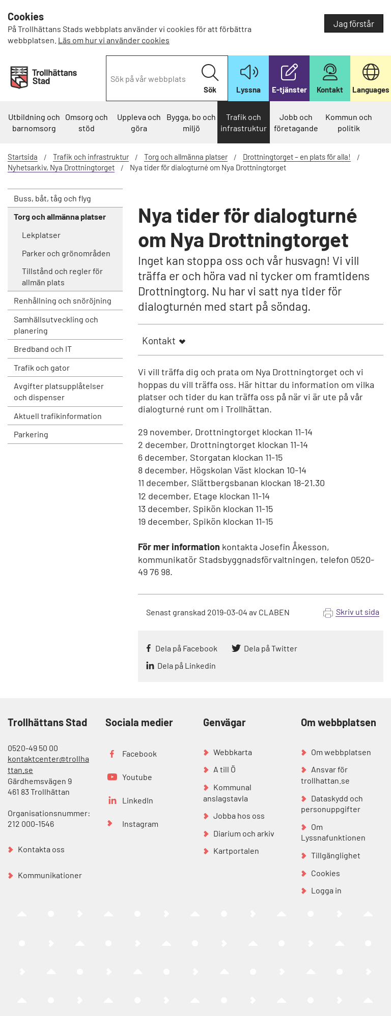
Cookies (325, 873)
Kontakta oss (41, 849)
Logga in (326, 890)
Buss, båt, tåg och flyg (52, 198)
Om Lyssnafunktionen (333, 832)
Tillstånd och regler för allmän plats (62, 276)
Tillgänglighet (335, 855)
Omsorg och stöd (86, 122)
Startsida (23, 156)
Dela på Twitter (270, 648)
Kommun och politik (348, 122)
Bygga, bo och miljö (191, 122)
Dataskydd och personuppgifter (332, 803)
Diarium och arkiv (243, 833)
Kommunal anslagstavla (227, 792)
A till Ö (224, 769)
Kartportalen (236, 850)
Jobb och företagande (296, 122)
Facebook (139, 753)
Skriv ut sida (357, 611)
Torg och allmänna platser (186, 156)
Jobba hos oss (239, 815)
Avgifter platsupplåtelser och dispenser (59, 391)
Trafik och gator (42, 367)
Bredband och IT (43, 348)
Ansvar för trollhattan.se (325, 774)
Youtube (137, 777)
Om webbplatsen (341, 752)
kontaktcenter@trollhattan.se (48, 764)
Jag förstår (353, 23)
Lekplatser (41, 235)
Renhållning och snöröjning (62, 300)
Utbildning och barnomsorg (34, 122)
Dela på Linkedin (186, 665)
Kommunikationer (50, 875)
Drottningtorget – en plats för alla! (297, 156)
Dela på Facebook (186, 648)
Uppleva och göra (139, 122)
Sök (210, 79)
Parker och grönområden (66, 253)
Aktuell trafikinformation (58, 416)
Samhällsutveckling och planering (56, 324)
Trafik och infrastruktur (243, 122)
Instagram (140, 823)
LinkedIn (137, 800)
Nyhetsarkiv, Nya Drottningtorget (61, 167)
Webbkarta (232, 752)
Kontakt (159, 340)
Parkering (31, 434)
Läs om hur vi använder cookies (114, 40)
